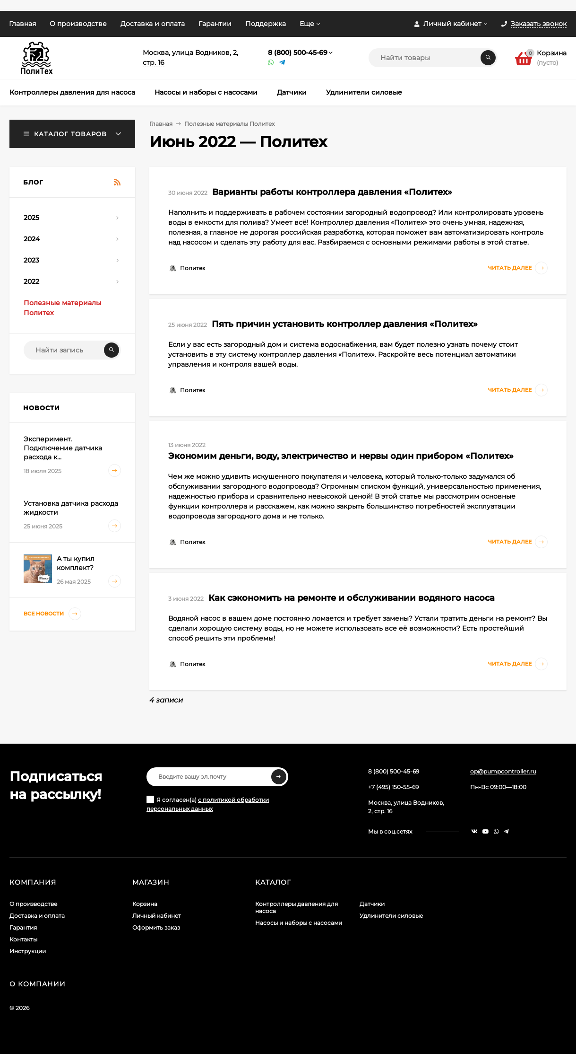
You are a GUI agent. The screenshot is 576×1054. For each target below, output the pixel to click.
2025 (31, 217)
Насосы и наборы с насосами (298, 922)
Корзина (144, 903)
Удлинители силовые (391, 915)
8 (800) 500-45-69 (297, 52)
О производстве (78, 23)
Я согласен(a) (207, 804)
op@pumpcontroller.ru (503, 771)
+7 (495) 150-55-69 (393, 786)
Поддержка (265, 23)
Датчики (372, 903)
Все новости (52, 613)
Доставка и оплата (152, 23)
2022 (31, 281)
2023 (31, 260)
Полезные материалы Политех (229, 123)
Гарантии (215, 23)
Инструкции (27, 951)
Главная (22, 23)
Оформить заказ (156, 927)
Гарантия (23, 927)
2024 (32, 239)
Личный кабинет (156, 915)
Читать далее (518, 268)
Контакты (23, 939)
